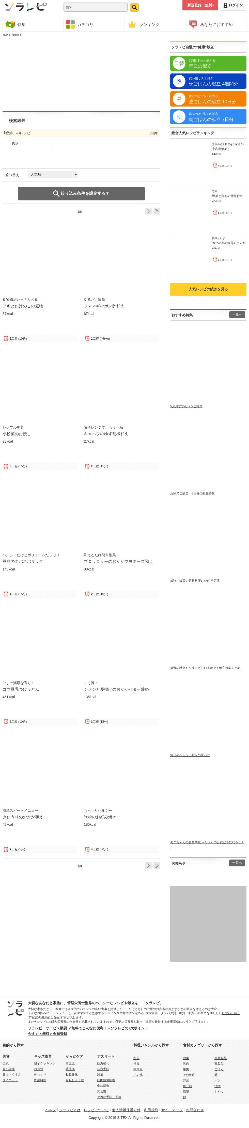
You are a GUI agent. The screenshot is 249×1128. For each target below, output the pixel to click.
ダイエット (10, 1080)
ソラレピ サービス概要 (47, 1028)
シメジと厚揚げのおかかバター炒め (116, 689)
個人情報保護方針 (126, 1110)
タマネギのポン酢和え (104, 306)
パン (217, 1080)
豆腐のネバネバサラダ (23, 561)
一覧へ (237, 314)
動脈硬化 (72, 1074)
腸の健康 (9, 1069)
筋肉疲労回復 (106, 1080)
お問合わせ (195, 1110)
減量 (100, 1074)
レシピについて (96, 1110)
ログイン (233, 5)
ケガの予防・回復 (109, 1097)
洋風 (136, 1063)
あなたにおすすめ (210, 24)
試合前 (101, 1091)
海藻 (186, 1091)
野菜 (186, 1080)
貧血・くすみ (12, 1074)
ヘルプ (50, 1110)
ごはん (219, 1069)
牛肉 (186, 1069)
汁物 (217, 1086)
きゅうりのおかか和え (23, 817)
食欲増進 (103, 1086)
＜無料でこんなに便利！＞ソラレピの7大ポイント (108, 1028)
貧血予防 (103, 1069)
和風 (136, 1058)
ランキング (143, 24)
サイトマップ (172, 1110)
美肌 (6, 1063)
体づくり (40, 1074)
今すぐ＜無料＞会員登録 (47, 1034)
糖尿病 (70, 1069)
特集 (15, 24)
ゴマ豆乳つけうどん (21, 689)
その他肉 (189, 1075)
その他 (138, 1075)
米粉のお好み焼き (100, 817)
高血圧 (70, 1063)
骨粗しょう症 (75, 1080)
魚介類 (187, 1086)
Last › (156, 211)
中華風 (138, 1069)
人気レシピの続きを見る (208, 289)
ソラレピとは (70, 1110)
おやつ (38, 1069)
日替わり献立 (231, 1013)
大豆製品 (220, 1058)
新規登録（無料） (201, 5)
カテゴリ (80, 24)
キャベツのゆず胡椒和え (106, 433)
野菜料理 (40, 1080)
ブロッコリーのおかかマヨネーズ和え (118, 561)
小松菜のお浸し (17, 433)
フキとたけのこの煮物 (23, 306)
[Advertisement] (68, 74)
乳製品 (219, 1063)
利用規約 (151, 1110)
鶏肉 (186, 1058)
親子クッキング (44, 1063)
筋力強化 (103, 1063)
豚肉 (186, 1063)
